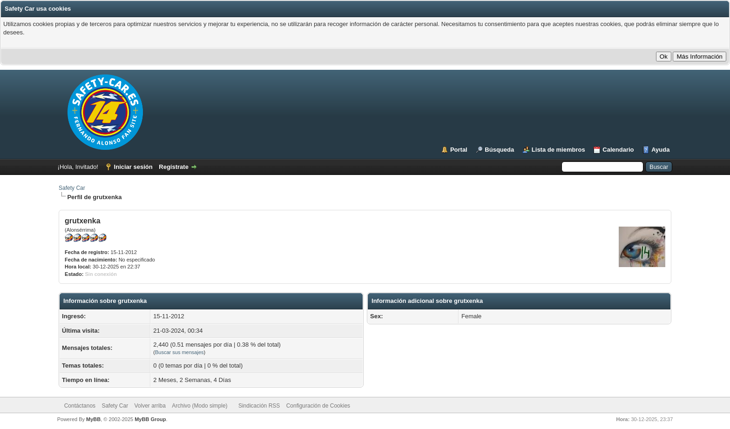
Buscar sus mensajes (179, 352)
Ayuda (660, 149)
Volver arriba (149, 405)
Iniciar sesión (133, 166)
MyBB (93, 419)
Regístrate (174, 166)
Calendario (618, 149)
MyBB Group (150, 419)
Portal (458, 149)
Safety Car (72, 188)
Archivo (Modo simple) (199, 405)
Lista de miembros (558, 149)
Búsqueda (499, 149)
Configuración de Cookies (318, 405)
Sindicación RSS (259, 405)
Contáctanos (79, 405)
